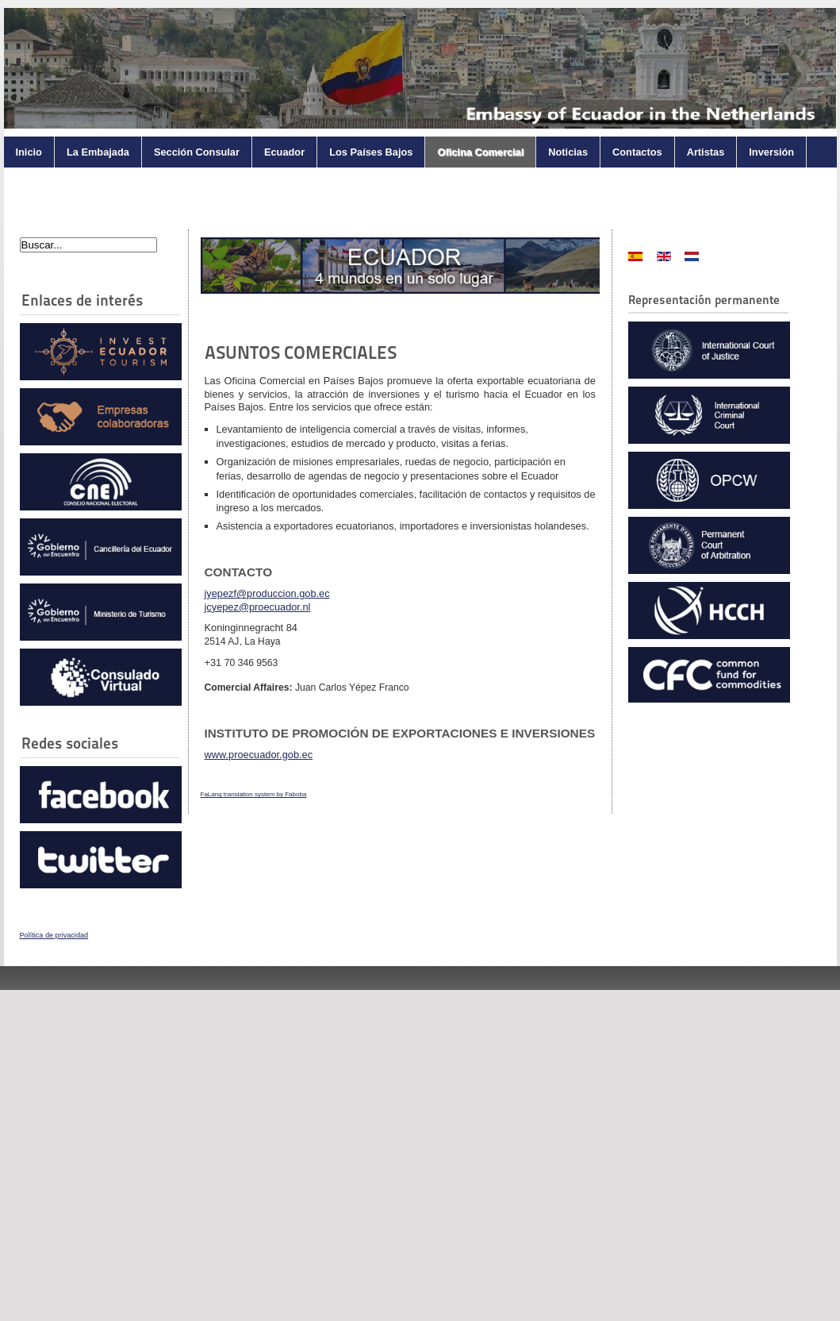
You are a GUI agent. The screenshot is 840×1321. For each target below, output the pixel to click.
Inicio (29, 152)
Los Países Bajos (370, 152)
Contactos (637, 152)
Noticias (568, 152)
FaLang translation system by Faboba (254, 794)
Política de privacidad (54, 935)
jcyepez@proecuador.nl (258, 607)
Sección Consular (197, 152)
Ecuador (284, 152)
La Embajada (98, 152)
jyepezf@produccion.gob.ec (267, 593)
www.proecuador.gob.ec (259, 755)
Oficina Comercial (480, 152)
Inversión (771, 152)
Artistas (706, 152)
